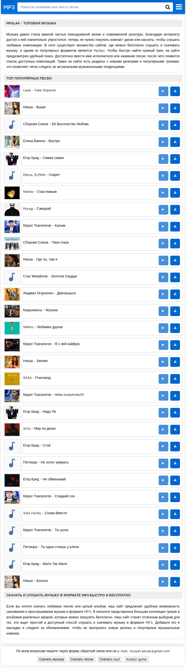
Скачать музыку (51, 659)
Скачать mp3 (110, 659)
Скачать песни (81, 659)
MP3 (9, 7)
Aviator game (136, 659)
